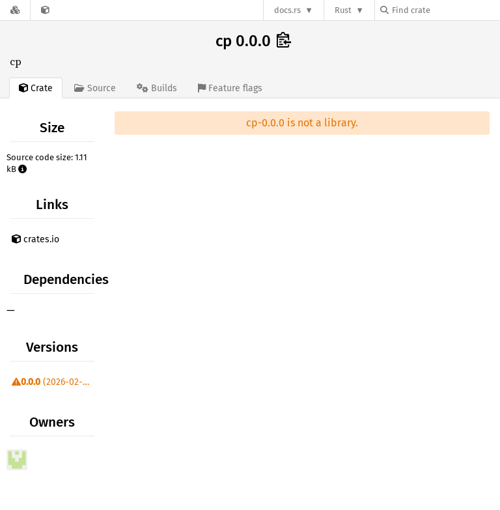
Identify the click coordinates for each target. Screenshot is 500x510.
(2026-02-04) (54, 382)
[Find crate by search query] (445, 10)
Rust (343, 10)
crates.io (35, 239)
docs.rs (287, 10)
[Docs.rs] (15, 10)
